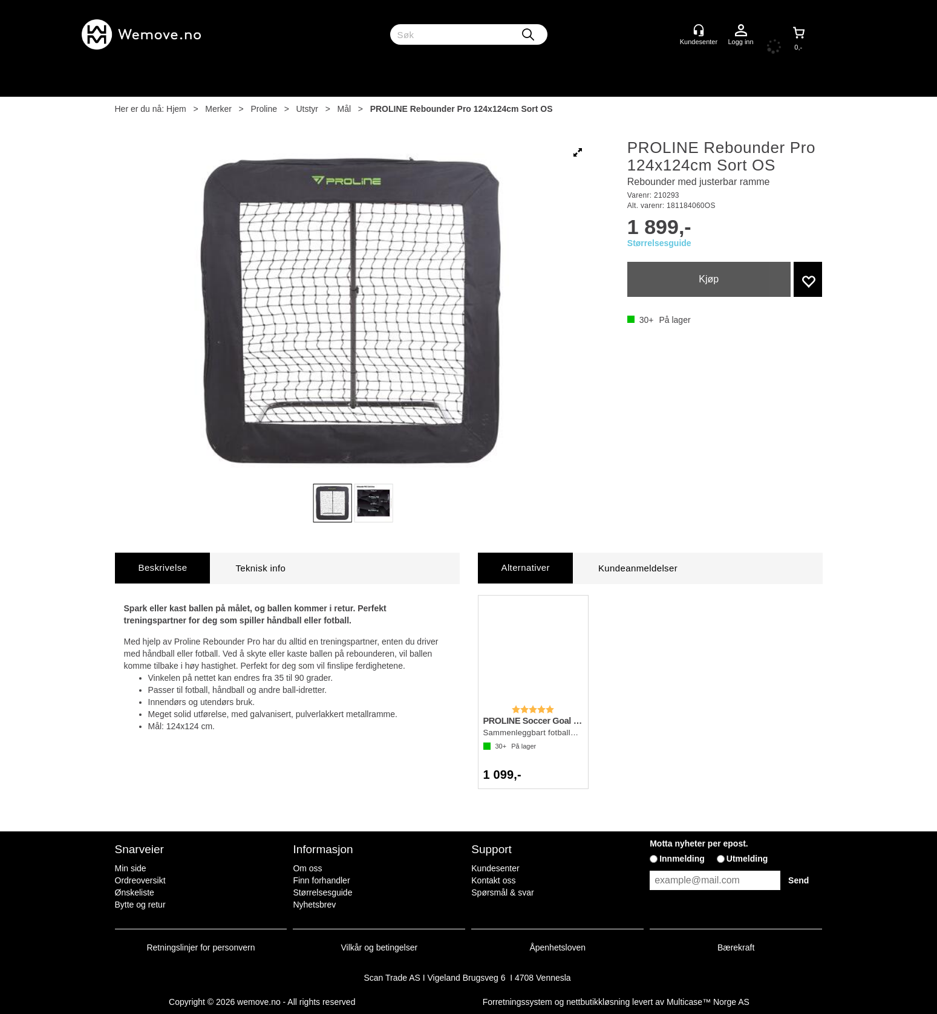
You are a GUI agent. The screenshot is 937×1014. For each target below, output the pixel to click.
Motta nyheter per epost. (699, 843)
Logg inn (741, 30)
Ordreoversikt (140, 880)
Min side (130, 868)
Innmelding (682, 858)
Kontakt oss (493, 880)
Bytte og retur (140, 904)
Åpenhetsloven (557, 947)
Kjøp (709, 279)
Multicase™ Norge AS (708, 1002)
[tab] (163, 568)
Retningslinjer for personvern (201, 947)
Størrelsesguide (659, 243)
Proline (263, 109)
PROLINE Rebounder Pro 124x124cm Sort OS (461, 109)
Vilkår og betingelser (379, 947)
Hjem (176, 109)
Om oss (307, 868)
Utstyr (307, 109)
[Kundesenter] (699, 30)
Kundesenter (495, 868)
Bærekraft (735, 947)
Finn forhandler (321, 880)
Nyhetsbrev (314, 904)
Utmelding (747, 858)
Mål (344, 109)
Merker (218, 109)
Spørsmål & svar (502, 892)
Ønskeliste (134, 892)
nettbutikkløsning (598, 1002)
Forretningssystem (517, 1002)
